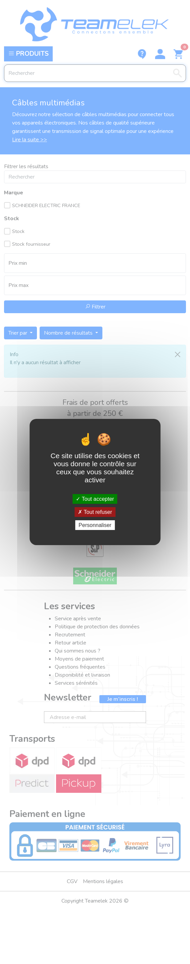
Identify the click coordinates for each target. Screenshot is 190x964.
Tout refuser (95, 512)
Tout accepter (95, 498)
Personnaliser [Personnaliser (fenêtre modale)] (95, 525)
